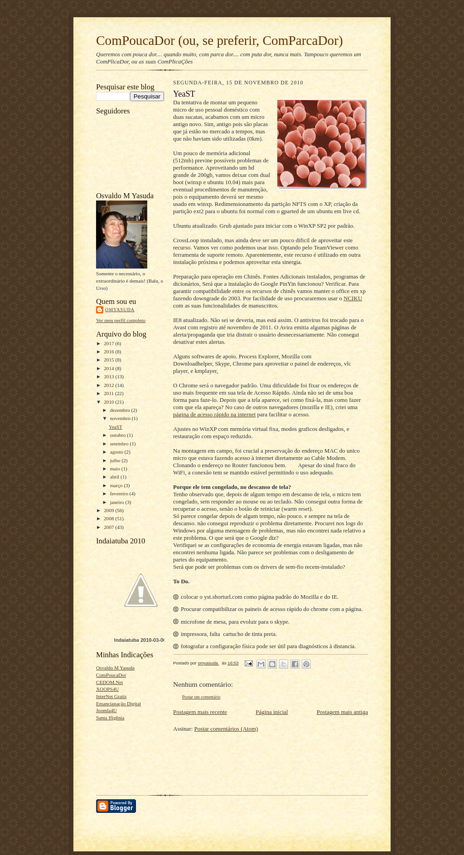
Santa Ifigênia (110, 717)
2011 (109, 393)
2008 (109, 518)
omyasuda (120, 309)
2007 (109, 527)
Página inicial (272, 711)
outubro (118, 435)
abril (115, 476)
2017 (109, 343)
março (117, 485)
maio (115, 468)
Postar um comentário (201, 696)
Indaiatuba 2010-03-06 (140, 640)
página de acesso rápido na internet (214, 414)
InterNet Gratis (111, 696)
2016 (109, 351)
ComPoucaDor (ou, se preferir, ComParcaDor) (219, 40)
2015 (109, 359)
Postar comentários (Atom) (226, 728)
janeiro (118, 502)
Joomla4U (106, 710)
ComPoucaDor (111, 675)
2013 (109, 376)
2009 (109, 510)
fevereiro (120, 493)
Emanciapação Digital (118, 703)
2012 (109, 385)
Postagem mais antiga (342, 711)
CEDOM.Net (109, 682)
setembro (120, 443)
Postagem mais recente (200, 711)
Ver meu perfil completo (120, 320)
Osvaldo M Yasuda (115, 667)
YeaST (115, 427)
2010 (109, 402)
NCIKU (352, 298)
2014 (109, 368)
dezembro (120, 410)
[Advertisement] (124, 755)
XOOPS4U (107, 689)
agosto (117, 451)
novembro (121, 418)
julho (116, 460)
